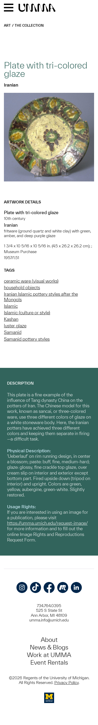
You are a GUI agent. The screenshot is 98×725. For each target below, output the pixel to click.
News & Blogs (49, 647)
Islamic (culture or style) (27, 312)
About (49, 639)
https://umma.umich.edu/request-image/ (47, 523)
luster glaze (15, 325)
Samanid (12, 332)
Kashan (11, 319)
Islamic (11, 306)
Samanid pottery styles (27, 338)
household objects (22, 287)
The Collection (29, 25)
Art (7, 25)
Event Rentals (49, 662)
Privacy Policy (66, 682)
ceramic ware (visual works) (31, 280)
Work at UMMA (49, 654)
